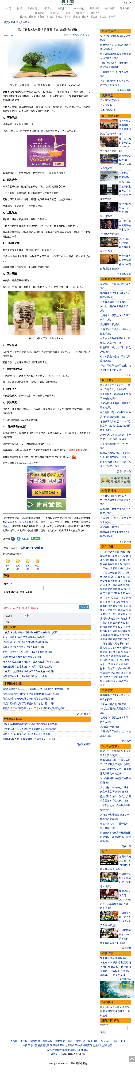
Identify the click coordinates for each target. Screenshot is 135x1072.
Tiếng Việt (73, 1054)
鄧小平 (126, 668)
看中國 (124, 602)
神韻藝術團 (43, 1045)
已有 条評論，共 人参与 (18, 592)
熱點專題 (39, 12)
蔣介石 (111, 668)
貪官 (123, 597)
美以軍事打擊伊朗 (109, 100)
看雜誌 (63, 1045)
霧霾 (114, 631)
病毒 (117, 556)
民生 (121, 660)
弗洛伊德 (112, 581)
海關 (118, 656)
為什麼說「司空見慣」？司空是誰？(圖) (23, 648)
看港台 (49, 16)
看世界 (85, 16)
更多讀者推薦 (84, 746)
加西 (85, 1049)
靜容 (107, 971)
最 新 (19, 8)
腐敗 (102, 602)
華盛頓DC (72, 1049)
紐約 (64, 1049)
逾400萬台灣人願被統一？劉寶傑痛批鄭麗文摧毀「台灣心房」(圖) (37, 690)
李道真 (103, 962)
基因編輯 (122, 631)
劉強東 (103, 627)
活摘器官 (117, 639)
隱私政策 (60, 1041)
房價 (115, 627)
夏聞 (125, 962)
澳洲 (110, 664)
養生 (102, 685)
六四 (117, 577)
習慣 (16, 100)
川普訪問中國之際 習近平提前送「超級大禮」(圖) (28, 705)
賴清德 (103, 556)
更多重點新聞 (124, 274)
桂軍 (121, 664)
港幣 (105, 618)
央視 (123, 652)
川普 (127, 551)
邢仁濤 (121, 971)
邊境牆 (103, 589)
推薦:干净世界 (30, 1045)
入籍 (110, 660)
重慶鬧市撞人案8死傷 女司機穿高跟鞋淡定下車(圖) (29, 740)
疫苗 (128, 577)
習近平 (111, 564)
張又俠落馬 (106, 105)
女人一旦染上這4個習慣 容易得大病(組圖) (24, 638)
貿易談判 (123, 589)
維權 (107, 635)
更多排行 (126, 846)
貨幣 (105, 614)
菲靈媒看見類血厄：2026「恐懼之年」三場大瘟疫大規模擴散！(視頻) (115, 425)
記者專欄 (124, 8)
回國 (105, 660)
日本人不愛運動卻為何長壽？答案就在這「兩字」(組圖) (31, 663)
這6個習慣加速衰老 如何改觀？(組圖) (22, 658)
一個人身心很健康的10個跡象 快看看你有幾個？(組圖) (30, 634)
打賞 (75, 35)
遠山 (120, 962)
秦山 (102, 971)
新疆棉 (116, 568)
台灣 (115, 622)
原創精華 (80, 12)
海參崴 (108, 622)
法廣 (110, 606)
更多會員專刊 (124, 90)
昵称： (8, 583)
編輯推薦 (109, 8)
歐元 (125, 614)
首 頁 (8, 8)
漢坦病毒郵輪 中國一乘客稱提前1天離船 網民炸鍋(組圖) (31, 695)
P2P (110, 631)
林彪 (102, 672)
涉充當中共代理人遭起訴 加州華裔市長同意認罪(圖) (29, 731)
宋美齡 (119, 668)
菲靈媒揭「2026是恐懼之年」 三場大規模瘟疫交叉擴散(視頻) (34, 710)
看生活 (102, 16)
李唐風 (111, 966)
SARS (118, 647)
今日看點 (47, 8)
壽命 (121, 681)
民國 (115, 664)
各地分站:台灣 (54, 1049)
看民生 (58, 16)
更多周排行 (125, 541)
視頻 (67, 12)
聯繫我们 (80, 1041)
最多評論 (94, 8)
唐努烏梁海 (113, 643)
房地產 (111, 618)
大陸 (105, 631)
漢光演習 (104, 560)
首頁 (6, 22)
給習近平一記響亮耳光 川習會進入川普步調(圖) (27, 735)
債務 (120, 610)
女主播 (117, 652)
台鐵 (120, 560)
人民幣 (111, 614)
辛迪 (122, 975)
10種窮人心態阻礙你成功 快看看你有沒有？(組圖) (28, 673)
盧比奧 (111, 556)
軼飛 (115, 962)
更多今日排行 (124, 471)
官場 (118, 602)
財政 (123, 618)
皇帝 (118, 672)
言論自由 (107, 652)
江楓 (102, 975)
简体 (125, 3)
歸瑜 (110, 962)
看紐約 (76, 16)
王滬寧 (106, 593)
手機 (126, 677)
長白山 (123, 643)
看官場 (32, 16)
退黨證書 (94, 1045)
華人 (128, 652)
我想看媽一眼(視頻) (110, 324)
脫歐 (110, 610)
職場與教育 (109, 1011)
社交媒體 (117, 606)
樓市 (118, 618)
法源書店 (54, 1045)
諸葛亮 (124, 672)
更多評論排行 (84, 715)
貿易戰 (103, 564)
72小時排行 (78, 8)
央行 (115, 610)
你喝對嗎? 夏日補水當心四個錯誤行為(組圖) (25, 643)
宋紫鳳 (103, 958)
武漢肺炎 (119, 551)
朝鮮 (128, 606)
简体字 (54, 1054)
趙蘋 (128, 966)
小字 (88, 35)
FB (124, 606)
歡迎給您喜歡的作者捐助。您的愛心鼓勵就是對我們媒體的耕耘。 (36, 457)
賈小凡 (126, 958)
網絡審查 (107, 639)
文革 (126, 681)
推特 (115, 1041)
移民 (102, 656)
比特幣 (119, 614)
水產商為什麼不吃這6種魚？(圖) (125, 177)
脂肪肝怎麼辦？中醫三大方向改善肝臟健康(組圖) (28, 653)
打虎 (113, 602)
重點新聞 (32, 8)
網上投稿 (92, 1041)
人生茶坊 (25, 22)
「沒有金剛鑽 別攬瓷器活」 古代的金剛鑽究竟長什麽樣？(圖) (115, 306)
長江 (122, 568)
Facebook (105, 1041)
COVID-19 (125, 556)
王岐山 (114, 585)
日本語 (82, 1054)
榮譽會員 (12, 522)
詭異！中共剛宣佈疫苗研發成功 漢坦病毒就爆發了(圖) (30, 726)
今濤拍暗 (112, 958)
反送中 (116, 597)
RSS (123, 1041)
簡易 (120, 958)
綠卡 (115, 660)
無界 (110, 1045)
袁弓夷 (103, 572)
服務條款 (47, 1041)
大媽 (110, 627)
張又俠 (118, 564)
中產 (102, 622)
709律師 (115, 635)
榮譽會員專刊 (110, 31)
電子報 (23, 1041)
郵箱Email (104, 1025)
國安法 (126, 560)
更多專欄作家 (124, 979)
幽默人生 (108, 677)
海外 (127, 660)
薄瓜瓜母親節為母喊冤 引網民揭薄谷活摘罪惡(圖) (28, 700)
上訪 (121, 635)
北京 (128, 622)
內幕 (105, 597)
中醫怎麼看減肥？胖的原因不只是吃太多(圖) (25, 678)
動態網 (103, 1045)
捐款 (70, 1041)
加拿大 (103, 610)
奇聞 (108, 681)
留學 (113, 656)
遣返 (124, 656)
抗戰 (126, 664)
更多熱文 (126, 741)
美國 (115, 589)
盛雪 (123, 966)
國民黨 (113, 560)
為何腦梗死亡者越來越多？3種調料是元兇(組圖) (27, 668)
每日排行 (62, 8)
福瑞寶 (86, 1045)
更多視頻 (126, 948)
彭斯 (110, 589)
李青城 (114, 971)
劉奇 (107, 672)
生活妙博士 (121, 1011)
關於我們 (35, 1041)
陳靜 (105, 966)
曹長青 (116, 975)
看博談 (67, 16)
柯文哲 (103, 581)
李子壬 (108, 975)
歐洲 (80, 1049)
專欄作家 (54, 12)
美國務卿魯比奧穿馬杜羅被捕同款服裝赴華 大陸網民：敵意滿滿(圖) (115, 836)
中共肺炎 (104, 551)
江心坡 (111, 647)
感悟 (121, 677)
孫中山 (103, 668)
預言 (102, 681)
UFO (120, 581)
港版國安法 (109, 577)
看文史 (94, 16)
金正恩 (106, 585)
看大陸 (23, 16)
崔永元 (121, 593)
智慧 (115, 677)
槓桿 (125, 610)
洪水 (128, 568)
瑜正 (128, 971)
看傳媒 (78, 1045)
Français (63, 1054)
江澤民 (114, 593)
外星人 (114, 681)
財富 (128, 618)
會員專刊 (95, 12)
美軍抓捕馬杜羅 (108, 110)
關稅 (128, 585)
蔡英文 (121, 622)
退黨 (122, 577)
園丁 (118, 966)
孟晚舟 (121, 585)
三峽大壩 (107, 568)
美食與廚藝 (106, 1007)
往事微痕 (112, 572)
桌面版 (13, 1041)
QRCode (26, 539)
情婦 (128, 597)
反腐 (107, 602)
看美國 (40, 16)
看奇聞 (111, 16)
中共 (125, 581)
